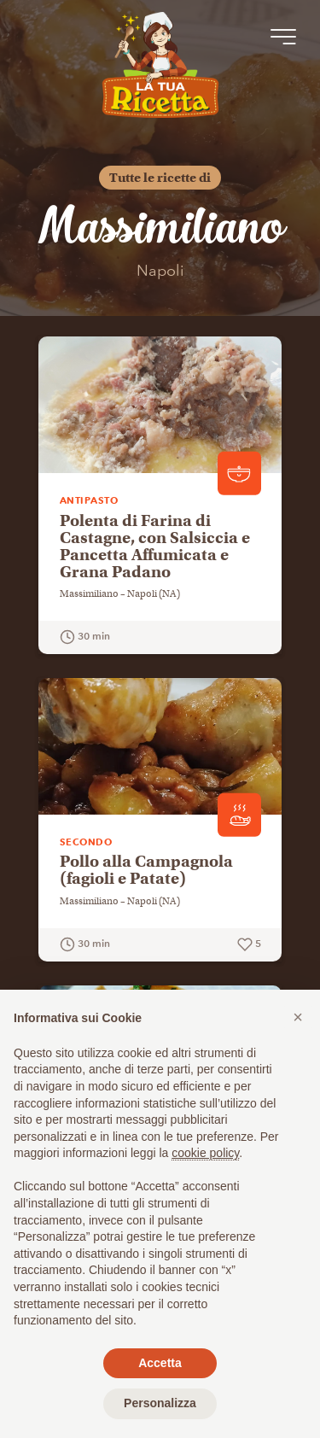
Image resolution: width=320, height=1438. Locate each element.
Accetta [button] (160, 1363)
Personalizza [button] (160, 1403)
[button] (297, 1017)
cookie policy (205, 1153)
